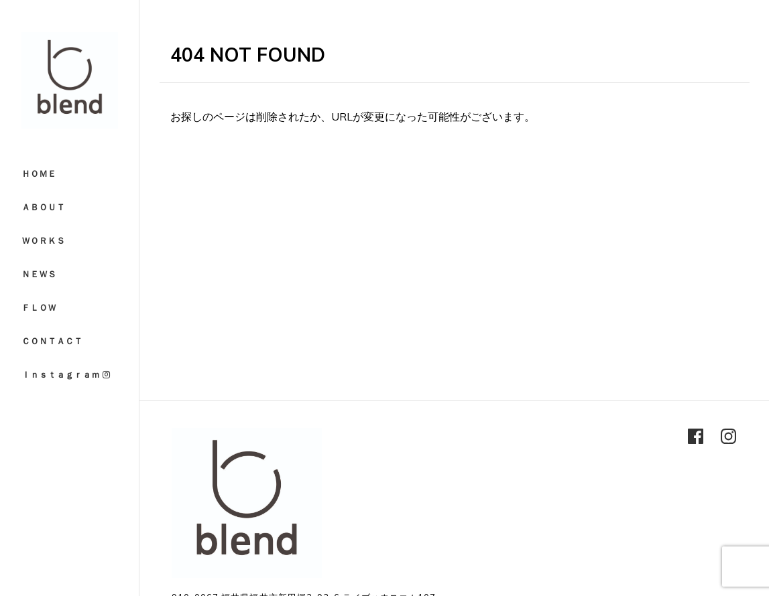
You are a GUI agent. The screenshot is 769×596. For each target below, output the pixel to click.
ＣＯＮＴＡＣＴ (51, 341)
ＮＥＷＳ (38, 274)
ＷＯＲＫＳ (43, 240)
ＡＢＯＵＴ (43, 207)
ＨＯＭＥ (38, 173)
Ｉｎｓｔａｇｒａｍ (65, 374)
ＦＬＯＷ (38, 307)
